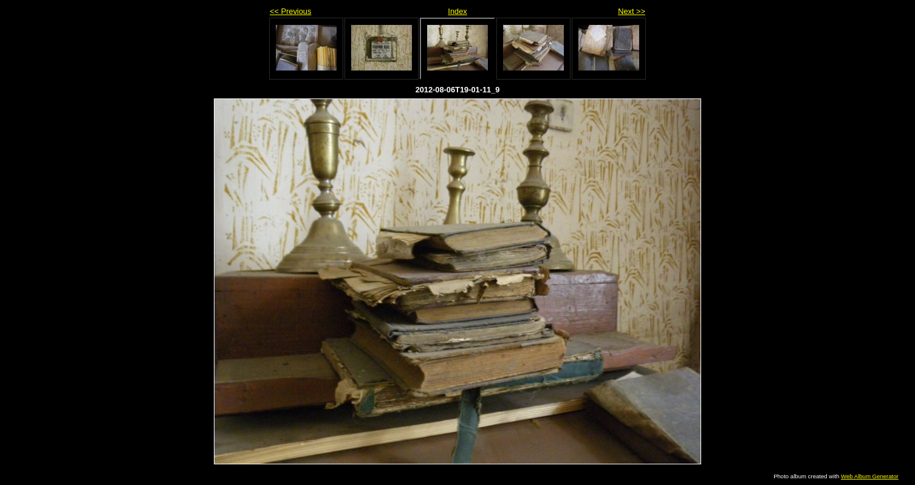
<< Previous (290, 11)
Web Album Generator (870, 476)
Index (457, 11)
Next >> (631, 11)
